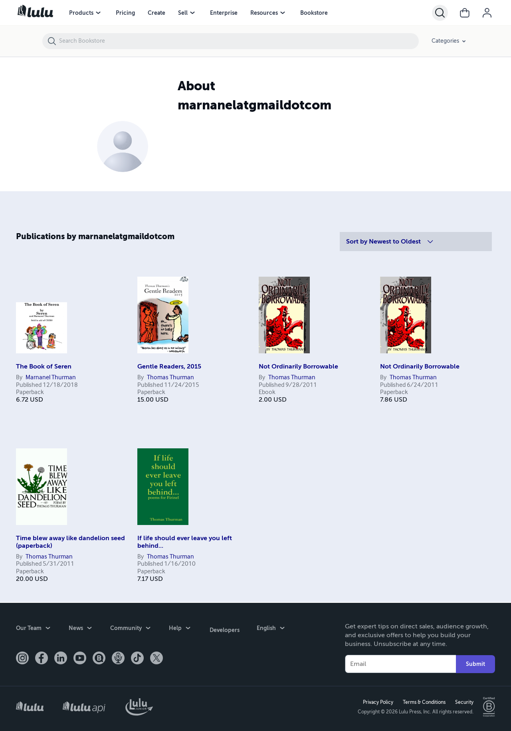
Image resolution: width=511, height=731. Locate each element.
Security (463, 702)
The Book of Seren (43, 366)
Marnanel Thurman (51, 377)
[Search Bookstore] (238, 41)
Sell (183, 13)
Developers (224, 628)
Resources (264, 13)
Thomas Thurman (170, 377)
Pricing (125, 13)
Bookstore (314, 13)
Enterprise (224, 13)
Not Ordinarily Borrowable (298, 366)
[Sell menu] (192, 13)
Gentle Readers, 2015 (169, 366)
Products (81, 13)
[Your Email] (400, 663)
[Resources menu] (282, 13)
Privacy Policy (377, 702)
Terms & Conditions (423, 702)
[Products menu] (98, 13)
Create (156, 13)
